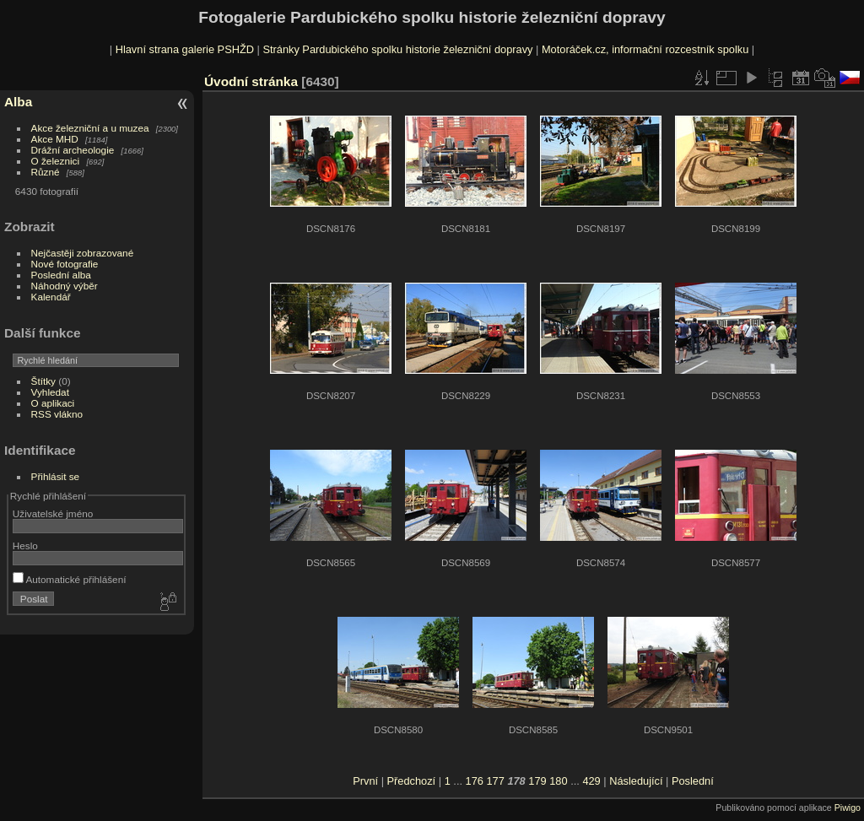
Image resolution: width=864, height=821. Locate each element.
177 (495, 781)
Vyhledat (50, 391)
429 (591, 781)
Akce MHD (54, 138)
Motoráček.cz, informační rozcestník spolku (645, 49)
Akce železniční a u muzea (90, 127)
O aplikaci (53, 402)
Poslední (693, 781)
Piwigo (847, 807)
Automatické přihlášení (70, 579)
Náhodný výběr (64, 285)
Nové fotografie (65, 263)
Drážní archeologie (73, 149)
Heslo (25, 545)
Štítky (43, 380)
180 (558, 781)
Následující (635, 781)
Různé (45, 171)
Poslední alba (61, 274)
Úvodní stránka (251, 81)
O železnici (55, 160)
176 (474, 781)
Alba (18, 102)
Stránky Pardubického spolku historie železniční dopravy (397, 49)
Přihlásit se (55, 476)
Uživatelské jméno (53, 513)
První (365, 781)
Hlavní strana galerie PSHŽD (185, 49)
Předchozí (411, 781)
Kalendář (51, 296)
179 (537, 781)
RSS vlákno (57, 413)
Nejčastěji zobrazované (82, 252)
